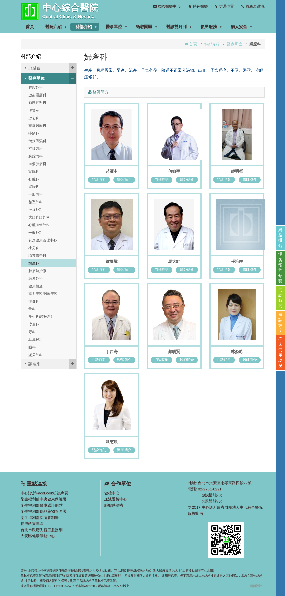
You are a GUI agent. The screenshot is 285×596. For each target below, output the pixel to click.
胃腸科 (33, 187)
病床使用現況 (280, 352)
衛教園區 (146, 26)
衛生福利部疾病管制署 (40, 517)
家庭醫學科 (37, 126)
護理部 (50, 364)
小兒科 (33, 248)
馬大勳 (174, 261)
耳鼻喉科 (35, 339)
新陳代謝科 (37, 103)
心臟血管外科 (39, 225)
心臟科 (33, 179)
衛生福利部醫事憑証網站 (42, 505)
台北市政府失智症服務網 (42, 529)
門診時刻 (99, 179)
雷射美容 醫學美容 (43, 294)
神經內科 (35, 148)
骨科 (32, 309)
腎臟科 (33, 171)
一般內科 (35, 194)
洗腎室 (33, 110)
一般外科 (35, 233)
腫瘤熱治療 (37, 271)
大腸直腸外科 (39, 217)
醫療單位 (234, 44)
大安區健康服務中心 (38, 536)
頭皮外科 (35, 278)
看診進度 (280, 322)
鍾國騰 (112, 261)
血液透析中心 (115, 499)
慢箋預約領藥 (280, 267)
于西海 (112, 351)
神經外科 (35, 210)
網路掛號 (280, 237)
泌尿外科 (35, 355)
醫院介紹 (55, 26)
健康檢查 (35, 286)
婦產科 (33, 263)
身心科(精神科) (40, 317)
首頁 (30, 26)
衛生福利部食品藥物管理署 (43, 511)
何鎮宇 (174, 171)
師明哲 (237, 171)
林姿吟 (237, 351)
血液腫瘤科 (37, 164)
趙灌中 (112, 171)
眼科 (32, 347)
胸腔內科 (35, 156)
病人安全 (241, 26)
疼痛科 (33, 133)
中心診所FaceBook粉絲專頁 (44, 493)
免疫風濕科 (37, 141)
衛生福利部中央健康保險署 (43, 499)
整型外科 (35, 202)
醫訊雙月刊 (178, 26)
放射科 (33, 118)
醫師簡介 (124, 179)
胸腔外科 (35, 87)
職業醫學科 (37, 255)
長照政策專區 (32, 523)
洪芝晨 (112, 442)
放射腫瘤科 (37, 95)
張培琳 (237, 261)
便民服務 (211, 26)
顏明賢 (174, 351)
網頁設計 (256, 586)
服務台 (50, 68)
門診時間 (280, 298)
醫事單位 (116, 26)
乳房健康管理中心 (42, 240)
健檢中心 (111, 493)
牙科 (32, 332)
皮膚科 (33, 324)
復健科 (33, 301)
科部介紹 (86, 26)
